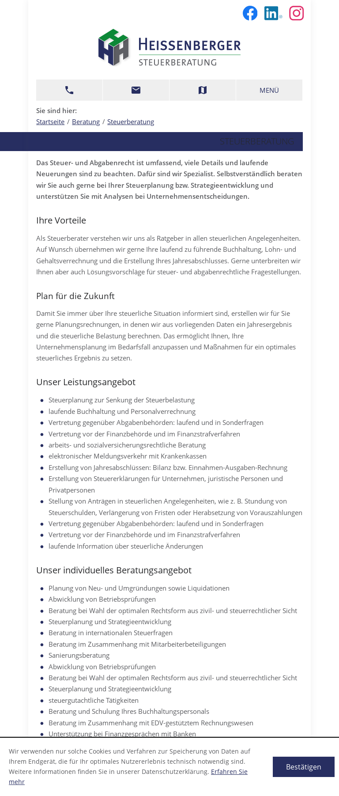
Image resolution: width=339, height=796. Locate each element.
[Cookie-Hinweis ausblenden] (304, 767)
